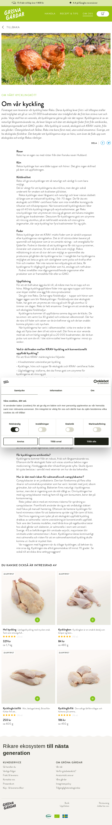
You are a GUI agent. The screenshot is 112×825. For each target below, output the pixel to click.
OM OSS (88, 13)
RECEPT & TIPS (69, 13)
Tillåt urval (56, 441)
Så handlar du (9, 767)
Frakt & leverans (10, 775)
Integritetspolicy (63, 783)
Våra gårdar (61, 779)
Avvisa (20, 441)
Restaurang (104, 803)
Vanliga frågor (9, 771)
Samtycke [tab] (19, 390)
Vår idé (59, 767)
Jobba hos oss (103, 805)
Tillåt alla (91, 441)
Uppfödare (64, 805)
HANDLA (50, 13)
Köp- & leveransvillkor (13, 788)
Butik (67, 803)
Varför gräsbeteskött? (66, 771)
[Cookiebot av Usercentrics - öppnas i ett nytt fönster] (96, 382)
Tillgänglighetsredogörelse (68, 788)
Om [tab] (92, 390)
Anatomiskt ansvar (64, 775)
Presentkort (8, 783)
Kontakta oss (9, 779)
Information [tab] (56, 390)
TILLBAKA (10, 27)
